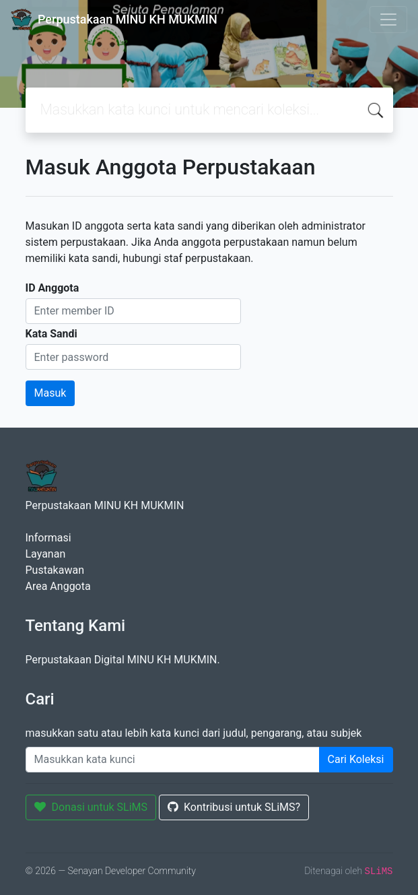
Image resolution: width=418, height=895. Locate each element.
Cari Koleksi (356, 759)
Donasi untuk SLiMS (91, 807)
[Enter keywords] (173, 759)
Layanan (46, 554)
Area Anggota (58, 586)
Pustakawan (55, 570)
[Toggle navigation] (388, 19)
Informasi (48, 537)
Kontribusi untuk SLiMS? (234, 807)
